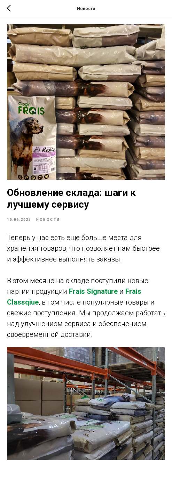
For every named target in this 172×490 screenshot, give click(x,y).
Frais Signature (93, 291)
